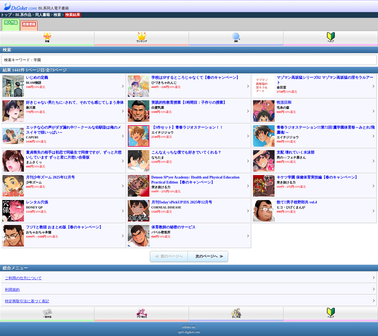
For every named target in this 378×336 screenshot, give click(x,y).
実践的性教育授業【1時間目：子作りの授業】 (189, 102)
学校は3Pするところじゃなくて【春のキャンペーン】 (195, 78)
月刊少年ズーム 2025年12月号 (50, 177)
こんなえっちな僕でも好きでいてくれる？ (186, 152)
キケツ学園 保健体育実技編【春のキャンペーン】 (318, 177)
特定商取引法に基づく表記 (27, 301)
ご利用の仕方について (23, 278)
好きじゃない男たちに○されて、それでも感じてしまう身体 (75, 102)
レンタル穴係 (37, 202)
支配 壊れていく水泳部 (295, 152)
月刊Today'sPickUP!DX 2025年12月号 (181, 202)
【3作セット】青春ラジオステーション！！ (187, 127)
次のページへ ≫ (209, 256)
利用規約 (12, 290)
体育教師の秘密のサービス (173, 227)
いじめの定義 (37, 78)
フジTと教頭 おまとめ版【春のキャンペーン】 (64, 227)
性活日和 (284, 102)
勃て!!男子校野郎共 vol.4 (297, 202)
